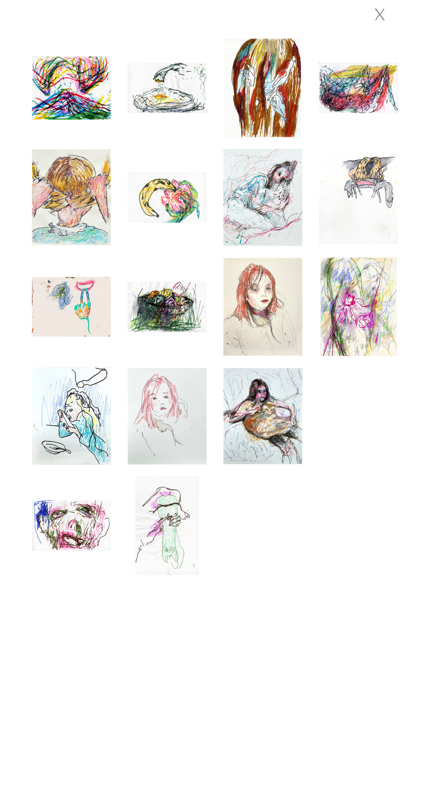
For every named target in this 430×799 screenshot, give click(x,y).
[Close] (379, 14)
